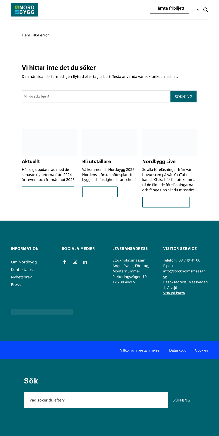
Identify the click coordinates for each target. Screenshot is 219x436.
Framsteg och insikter (48, 192)
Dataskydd (177, 350)
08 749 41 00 (189, 260)
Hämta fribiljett (169, 8)
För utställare (100, 192)
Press (16, 284)
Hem (26, 35)
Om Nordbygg (24, 262)
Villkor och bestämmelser (140, 350)
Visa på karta (174, 292)
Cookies (201, 350)
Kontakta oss (23, 269)
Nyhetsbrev (21, 277)
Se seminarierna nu (166, 202)
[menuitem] (197, 10)
